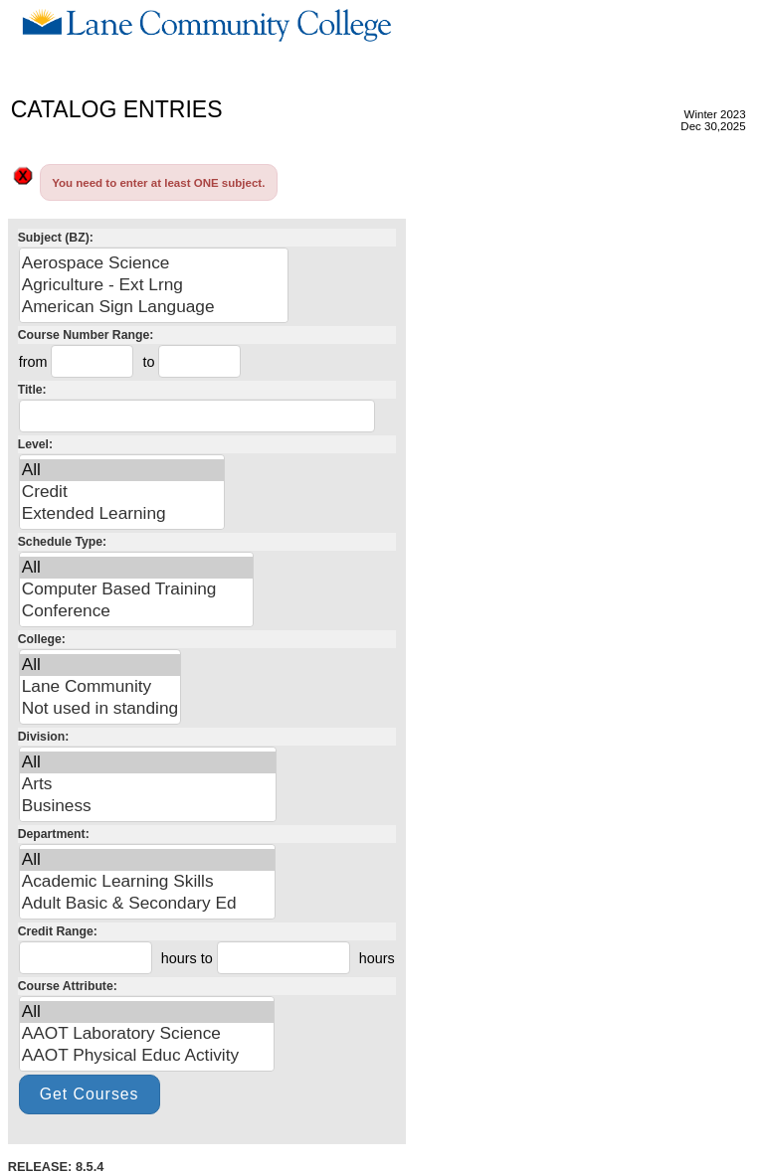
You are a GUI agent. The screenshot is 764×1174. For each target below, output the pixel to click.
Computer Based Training (136, 589)
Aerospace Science (153, 263)
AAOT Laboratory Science (147, 1034)
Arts (148, 784)
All (122, 470)
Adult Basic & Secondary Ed (147, 904)
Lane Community (100, 687)
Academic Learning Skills (147, 882)
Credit (122, 492)
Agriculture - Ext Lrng (153, 285)
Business (148, 806)
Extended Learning (122, 514)
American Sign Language (153, 307)
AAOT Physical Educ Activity (147, 1056)
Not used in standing (100, 709)
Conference (136, 611)
